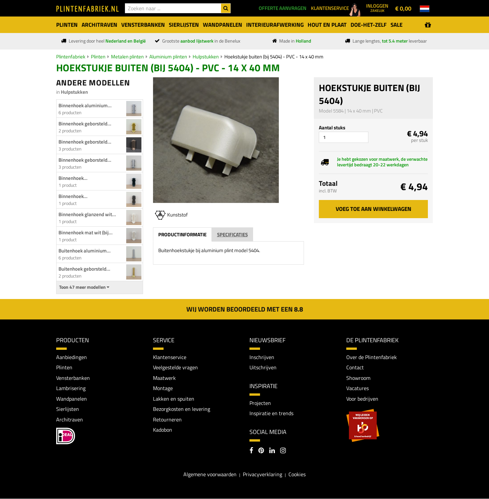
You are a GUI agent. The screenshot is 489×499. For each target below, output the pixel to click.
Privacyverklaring (262, 475)
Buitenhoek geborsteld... (84, 269)
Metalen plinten (127, 56)
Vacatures (357, 388)
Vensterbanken (73, 378)
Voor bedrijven (362, 399)
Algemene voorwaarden (210, 475)
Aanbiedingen (71, 357)
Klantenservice (169, 357)
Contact (355, 368)
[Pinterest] (261, 451)
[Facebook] (251, 451)
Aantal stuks (332, 127)
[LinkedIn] (272, 451)
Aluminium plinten (168, 56)
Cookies (297, 475)
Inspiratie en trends (271, 413)
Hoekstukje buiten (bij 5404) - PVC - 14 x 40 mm (273, 56)
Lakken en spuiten (173, 399)
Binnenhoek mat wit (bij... (85, 232)
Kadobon (162, 430)
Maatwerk (164, 378)
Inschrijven (261, 357)
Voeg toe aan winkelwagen (373, 209)
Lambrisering (71, 388)
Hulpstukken (206, 56)
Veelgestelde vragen (175, 368)
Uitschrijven (263, 368)
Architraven (69, 420)
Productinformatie (182, 234)
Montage (163, 388)
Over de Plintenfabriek (371, 357)
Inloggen (377, 7)
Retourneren (167, 420)
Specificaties (232, 234)
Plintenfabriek (70, 56)
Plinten (98, 56)
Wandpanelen (71, 399)
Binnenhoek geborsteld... (84, 123)
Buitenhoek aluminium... (84, 250)
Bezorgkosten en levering (181, 409)
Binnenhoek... (73, 178)
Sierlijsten (67, 409)
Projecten (260, 403)
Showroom (358, 378)
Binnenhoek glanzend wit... (87, 214)
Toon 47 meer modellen (84, 287)
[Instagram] (283, 451)
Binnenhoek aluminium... (85, 105)
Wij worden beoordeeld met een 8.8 (244, 309)
